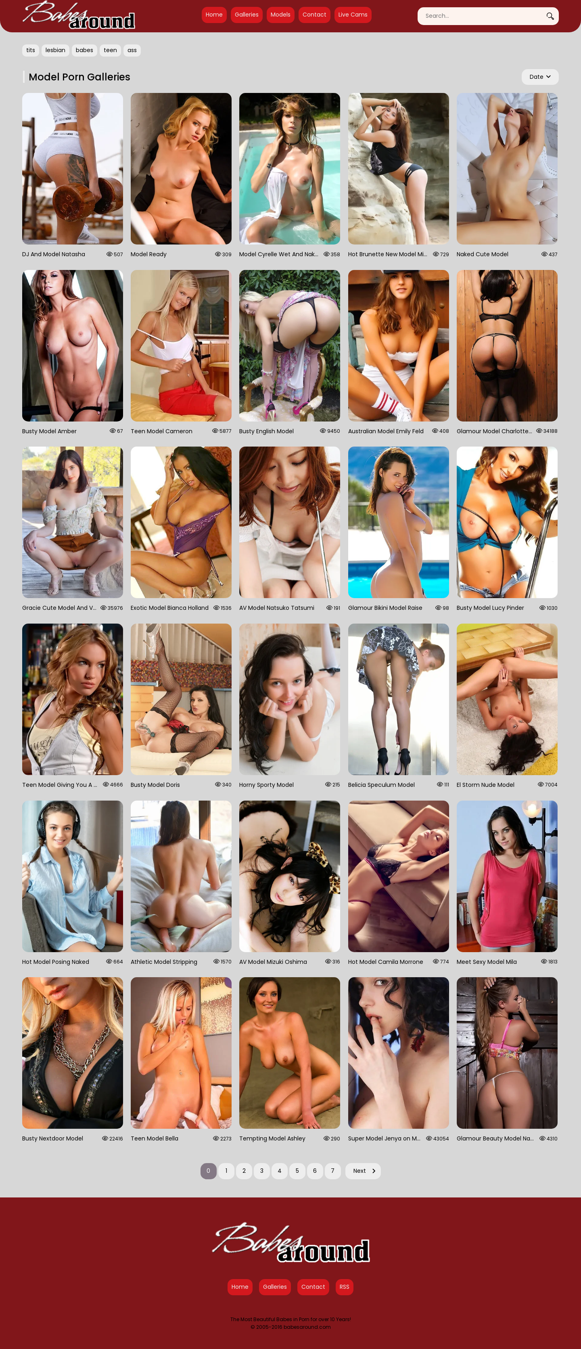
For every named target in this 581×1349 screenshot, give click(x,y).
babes (84, 50)
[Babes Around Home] (78, 16)
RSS (344, 1287)
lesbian (55, 50)
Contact (314, 15)
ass (132, 50)
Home (214, 15)
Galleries (247, 15)
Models (280, 15)
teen (110, 50)
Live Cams (353, 15)
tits (30, 50)
